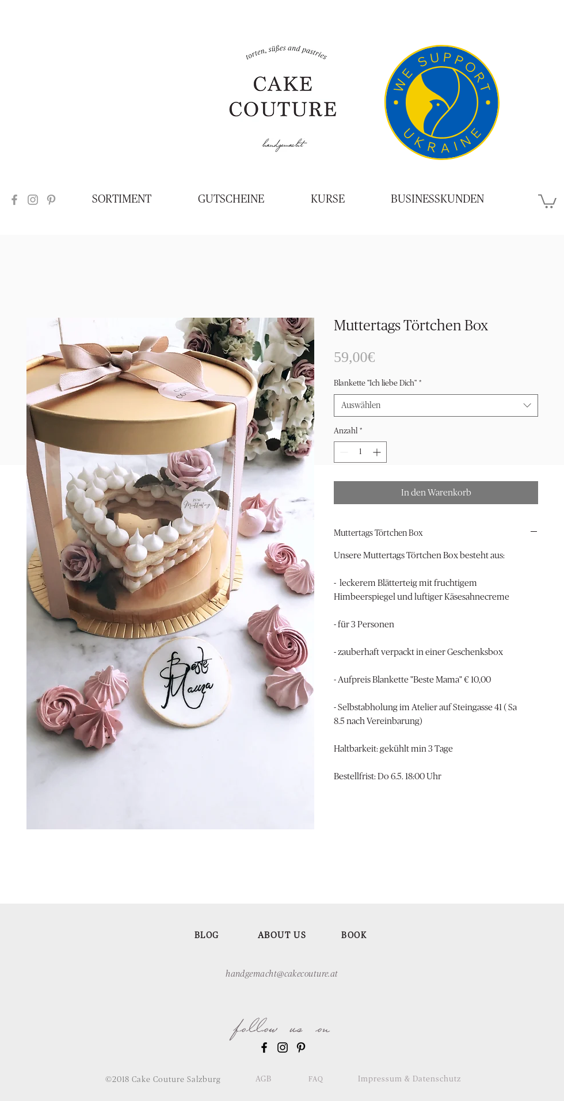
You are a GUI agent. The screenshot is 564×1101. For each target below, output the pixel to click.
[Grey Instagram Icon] (33, 200)
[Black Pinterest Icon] (301, 1047)
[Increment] (378, 452)
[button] (547, 200)
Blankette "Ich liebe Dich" (377, 383)
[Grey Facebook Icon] (14, 200)
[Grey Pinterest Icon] (51, 200)
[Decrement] (343, 452)
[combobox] (436, 405)
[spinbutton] (360, 452)
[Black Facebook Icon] (264, 1047)
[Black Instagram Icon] (282, 1047)
